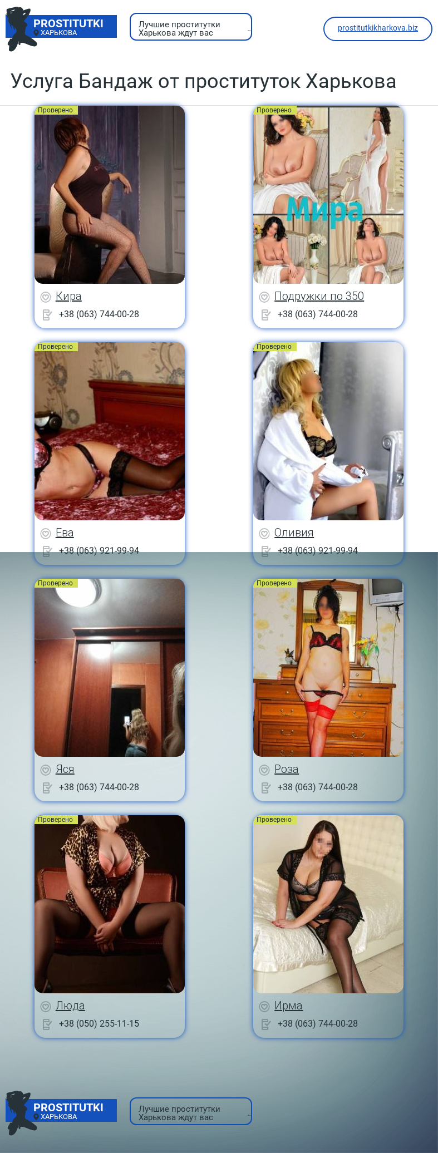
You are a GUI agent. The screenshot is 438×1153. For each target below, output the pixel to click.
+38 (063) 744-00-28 (99, 314)
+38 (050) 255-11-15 (99, 1023)
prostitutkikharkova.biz (377, 27)
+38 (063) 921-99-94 (99, 550)
